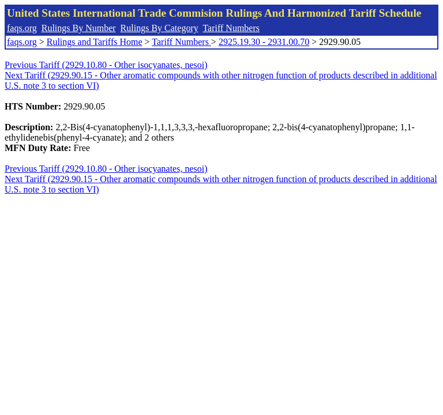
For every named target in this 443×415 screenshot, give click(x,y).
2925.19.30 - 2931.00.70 (264, 42)
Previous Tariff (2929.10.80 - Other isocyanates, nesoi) (106, 65)
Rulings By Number (79, 28)
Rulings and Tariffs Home (94, 42)
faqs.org (22, 28)
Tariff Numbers (231, 28)
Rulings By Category (159, 28)
